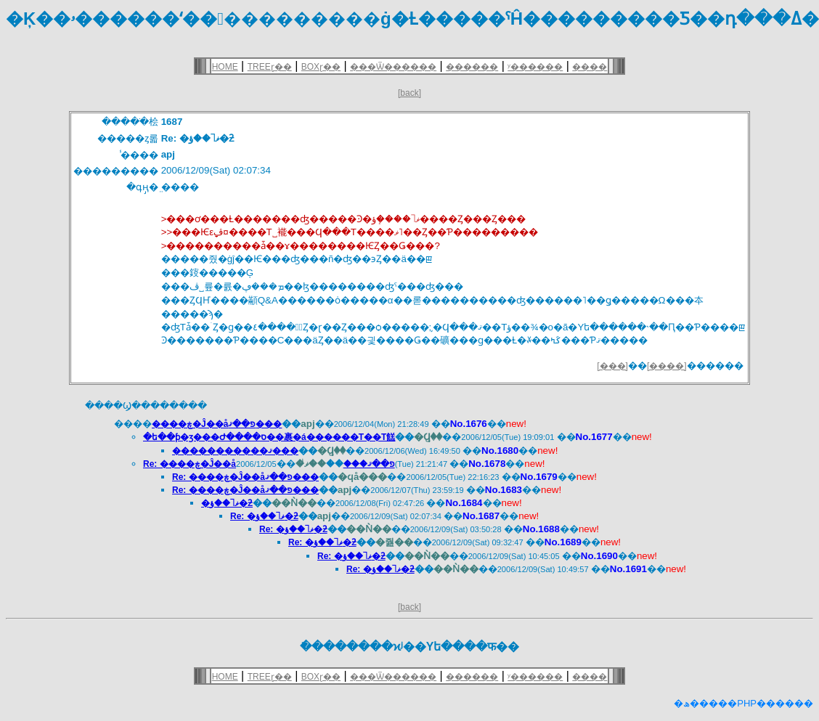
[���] (612, 366)
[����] (667, 366)
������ (472, 67)
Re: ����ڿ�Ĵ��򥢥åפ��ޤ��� (245, 477)
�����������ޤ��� (235, 451)
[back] (409, 93)
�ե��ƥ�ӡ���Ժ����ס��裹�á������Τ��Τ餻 (269, 437)
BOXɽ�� (321, 67)
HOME (225, 67)
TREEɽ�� (270, 67)
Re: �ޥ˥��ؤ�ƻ (264, 516)
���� (589, 67)
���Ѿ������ (393, 67)
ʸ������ (535, 67)
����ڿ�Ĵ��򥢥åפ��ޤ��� (217, 424)
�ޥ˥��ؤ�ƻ (227, 503)
